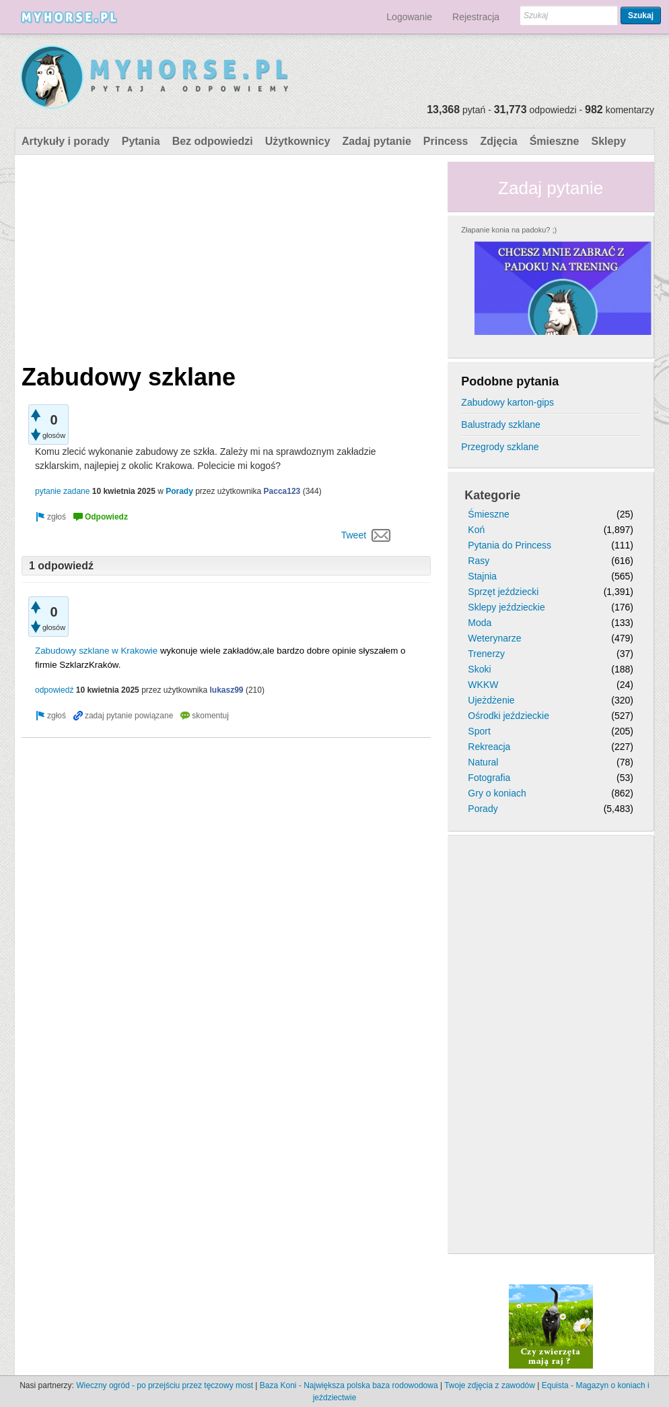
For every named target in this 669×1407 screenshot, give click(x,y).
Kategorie (492, 495)
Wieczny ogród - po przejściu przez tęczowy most (164, 1385)
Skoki (479, 669)
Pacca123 (282, 491)
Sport (479, 731)
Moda (479, 622)
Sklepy (608, 141)
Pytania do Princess (509, 545)
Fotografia (489, 777)
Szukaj (641, 15)
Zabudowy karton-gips (507, 402)
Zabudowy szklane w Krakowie (96, 651)
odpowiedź (54, 690)
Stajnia (482, 576)
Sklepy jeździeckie (506, 607)
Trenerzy (486, 653)
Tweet (353, 535)
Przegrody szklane (499, 446)
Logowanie (409, 16)
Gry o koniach (497, 793)
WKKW (483, 684)
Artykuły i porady (66, 141)
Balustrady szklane (500, 424)
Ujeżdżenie (491, 700)
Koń (476, 529)
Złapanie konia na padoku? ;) (509, 230)
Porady (179, 491)
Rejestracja (475, 16)
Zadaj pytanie (377, 141)
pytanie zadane (62, 491)
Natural (483, 762)
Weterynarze (494, 638)
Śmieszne (554, 141)
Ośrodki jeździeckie (508, 715)
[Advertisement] (226, 256)
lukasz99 (227, 690)
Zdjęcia (499, 141)
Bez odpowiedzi (212, 141)
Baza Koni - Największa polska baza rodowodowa (349, 1385)
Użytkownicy (297, 141)
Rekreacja (489, 746)
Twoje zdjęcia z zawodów (489, 1385)
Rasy (478, 560)
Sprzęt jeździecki (503, 591)
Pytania (141, 141)
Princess (445, 141)
